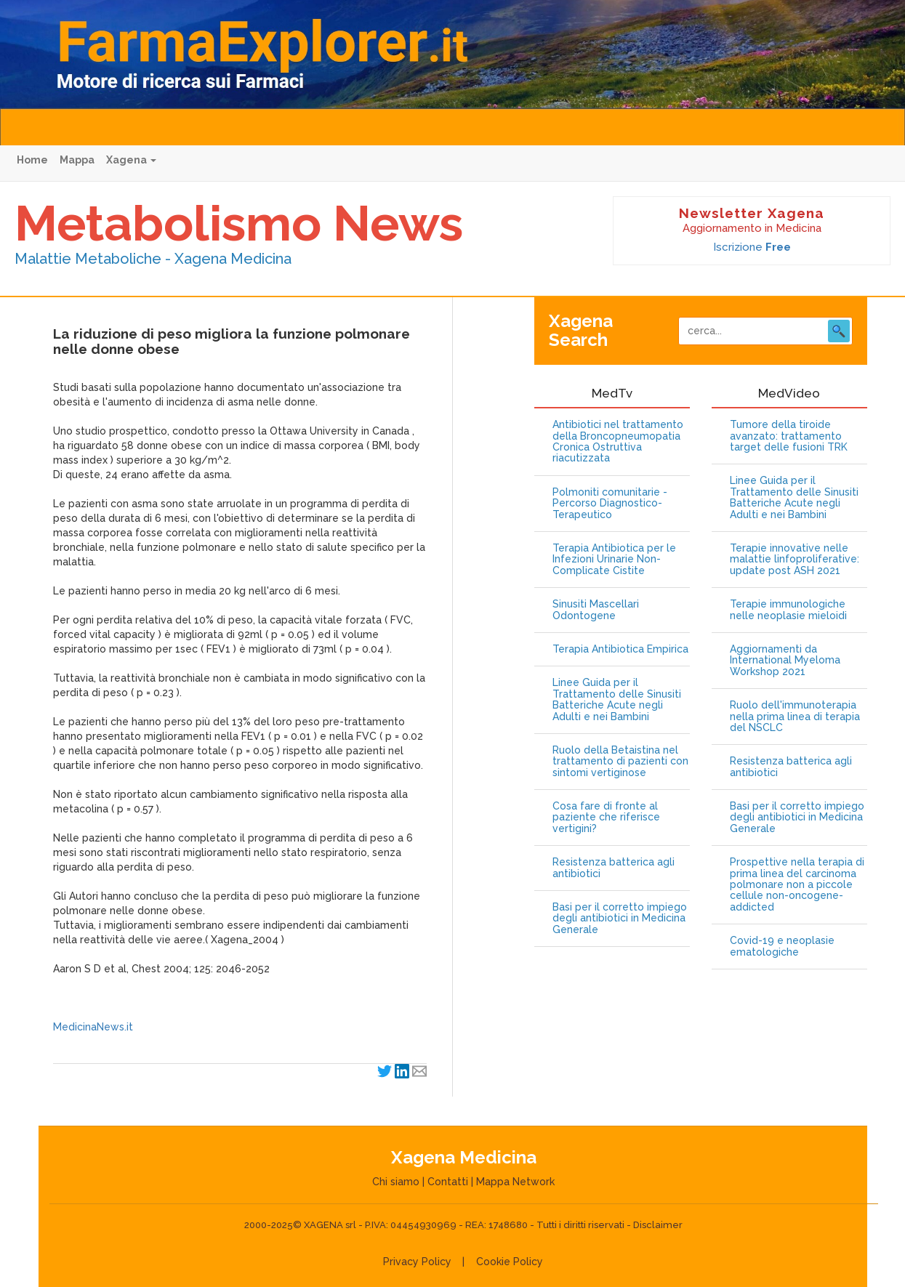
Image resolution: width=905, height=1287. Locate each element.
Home (32, 160)
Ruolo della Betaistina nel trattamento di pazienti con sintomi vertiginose (620, 761)
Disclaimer (658, 1224)
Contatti (447, 1181)
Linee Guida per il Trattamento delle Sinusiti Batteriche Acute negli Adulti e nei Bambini (616, 699)
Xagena (131, 160)
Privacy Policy (417, 1261)
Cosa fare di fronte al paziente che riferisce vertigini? (606, 817)
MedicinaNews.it (93, 1027)
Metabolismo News (239, 223)
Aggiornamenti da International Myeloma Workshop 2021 (785, 660)
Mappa (77, 160)
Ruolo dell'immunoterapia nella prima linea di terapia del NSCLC (795, 716)
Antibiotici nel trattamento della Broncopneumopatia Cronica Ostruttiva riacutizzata (617, 441)
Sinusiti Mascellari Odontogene (595, 610)
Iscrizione (752, 247)
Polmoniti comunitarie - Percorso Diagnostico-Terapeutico (609, 503)
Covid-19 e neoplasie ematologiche (782, 946)
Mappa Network (515, 1181)
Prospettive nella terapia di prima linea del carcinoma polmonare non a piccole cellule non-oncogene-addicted (797, 885)
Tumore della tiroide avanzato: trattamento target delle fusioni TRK (789, 436)
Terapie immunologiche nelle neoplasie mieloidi (788, 610)
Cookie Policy (509, 1261)
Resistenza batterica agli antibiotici (613, 868)
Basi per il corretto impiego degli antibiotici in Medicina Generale (619, 918)
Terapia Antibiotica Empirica (620, 649)
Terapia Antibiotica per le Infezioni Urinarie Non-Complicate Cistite (614, 559)
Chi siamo (395, 1181)
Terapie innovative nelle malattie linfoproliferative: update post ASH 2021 (794, 559)
